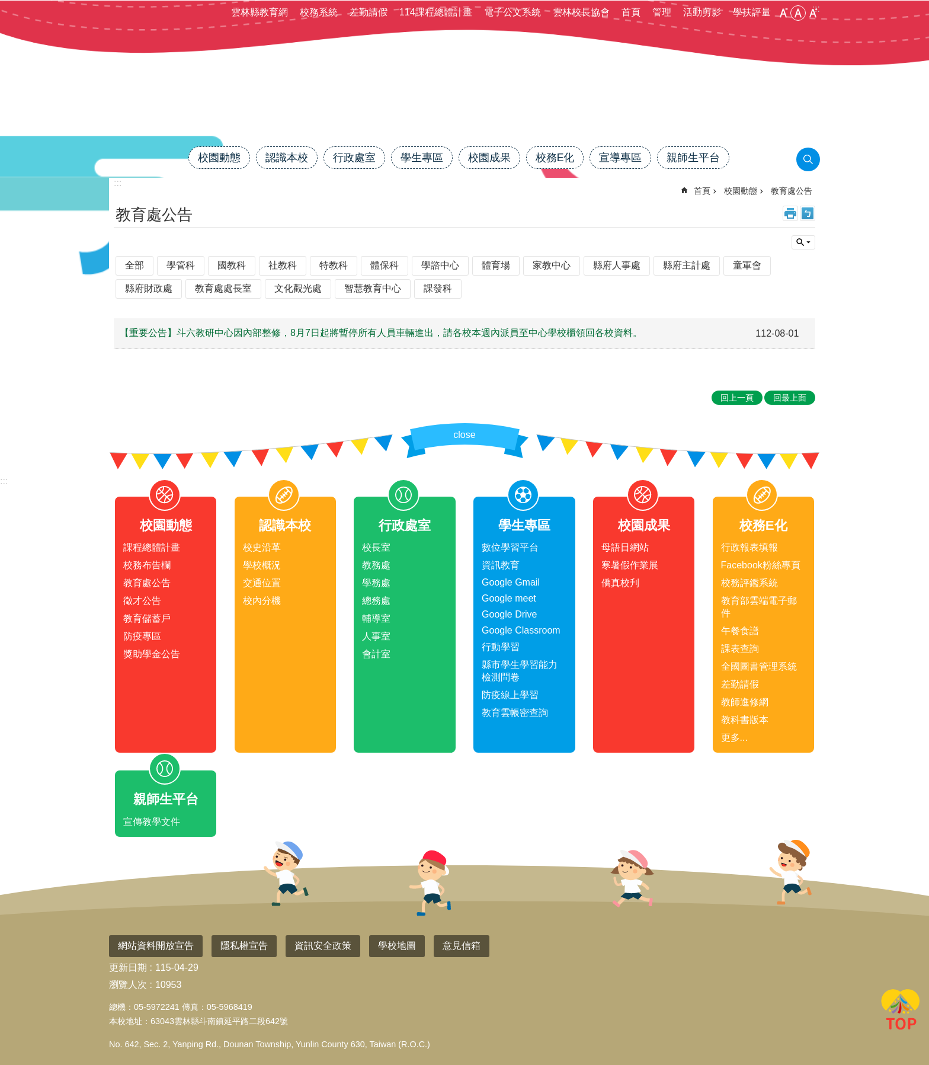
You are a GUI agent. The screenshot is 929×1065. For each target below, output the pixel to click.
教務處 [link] (376, 565)
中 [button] (798, 13)
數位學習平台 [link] (510, 547)
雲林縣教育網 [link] (259, 12)
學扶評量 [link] (752, 12)
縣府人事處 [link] (616, 265)
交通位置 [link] (262, 583)
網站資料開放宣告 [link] (156, 946)
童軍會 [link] (747, 265)
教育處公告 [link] (791, 191)
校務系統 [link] (319, 12)
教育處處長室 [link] (223, 288)
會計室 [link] (376, 654)
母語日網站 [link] (625, 547)
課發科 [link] (438, 288)
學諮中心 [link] (440, 265)
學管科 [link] (180, 265)
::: (4, 481)
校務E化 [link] (555, 158)
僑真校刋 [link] (620, 583)
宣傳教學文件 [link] (151, 822)
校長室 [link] (376, 547)
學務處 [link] (376, 583)
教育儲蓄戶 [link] (147, 618)
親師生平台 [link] (693, 158)
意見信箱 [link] (461, 946)
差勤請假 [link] (368, 12)
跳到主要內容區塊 (6, 6)
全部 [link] (134, 265)
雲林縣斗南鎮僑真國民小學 (464, 104)
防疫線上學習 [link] (510, 695)
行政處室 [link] (354, 158)
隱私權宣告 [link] (244, 946)
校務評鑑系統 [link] (749, 583)
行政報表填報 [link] (749, 547)
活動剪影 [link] (702, 12)
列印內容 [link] (790, 213)
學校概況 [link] (262, 565)
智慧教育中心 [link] (372, 288)
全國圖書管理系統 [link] (759, 666)
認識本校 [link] (286, 158)
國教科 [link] (231, 265)
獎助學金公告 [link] (151, 654)
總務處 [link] (376, 601)
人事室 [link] (376, 636)
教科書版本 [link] (744, 720)
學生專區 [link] (422, 158)
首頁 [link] (631, 12)
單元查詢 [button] (803, 242)
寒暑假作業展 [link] (629, 565)
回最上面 (900, 1011)
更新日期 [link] (128, 967)
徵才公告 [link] (142, 601)
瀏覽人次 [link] (128, 985)
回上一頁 (737, 397)
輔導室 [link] (376, 618)
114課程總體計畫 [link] (435, 12)
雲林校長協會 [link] (581, 12)
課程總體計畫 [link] (151, 547)
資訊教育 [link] (501, 565)
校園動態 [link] (219, 158)
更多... (734, 738)
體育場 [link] (496, 265)
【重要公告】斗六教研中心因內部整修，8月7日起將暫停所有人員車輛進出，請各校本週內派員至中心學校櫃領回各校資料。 (381, 333)
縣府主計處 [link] (686, 265)
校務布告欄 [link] (147, 565)
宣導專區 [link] (620, 158)
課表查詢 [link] (740, 649)
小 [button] (783, 13)
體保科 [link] (384, 265)
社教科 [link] (282, 265)
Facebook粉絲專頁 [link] (760, 565)
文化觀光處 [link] (298, 288)
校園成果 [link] (489, 158)
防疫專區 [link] (142, 636)
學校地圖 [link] (397, 946)
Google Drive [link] (509, 614)
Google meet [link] (509, 598)
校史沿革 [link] (262, 547)
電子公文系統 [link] (512, 12)
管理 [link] (661, 12)
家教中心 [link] (552, 265)
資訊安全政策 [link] (322, 946)
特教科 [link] (333, 265)
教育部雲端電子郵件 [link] (759, 607)
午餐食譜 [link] (740, 631)
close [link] (464, 435)
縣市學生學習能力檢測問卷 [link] (520, 671)
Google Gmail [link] (511, 582)
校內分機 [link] (262, 601)
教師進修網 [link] (744, 702)
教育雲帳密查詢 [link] (515, 713)
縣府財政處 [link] (148, 288)
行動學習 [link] (501, 647)
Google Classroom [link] (521, 630)
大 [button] (813, 13)
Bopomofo (807, 213)
